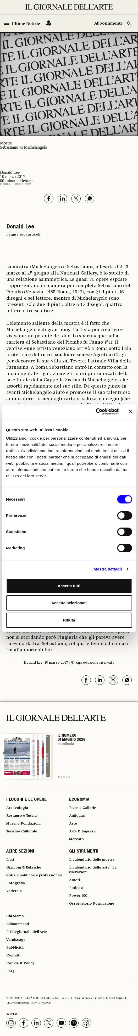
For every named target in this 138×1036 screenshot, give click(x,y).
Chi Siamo (15, 916)
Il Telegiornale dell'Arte (26, 932)
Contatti (13, 955)
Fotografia (15, 883)
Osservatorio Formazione (91, 903)
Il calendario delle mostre (91, 859)
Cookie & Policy (20, 963)
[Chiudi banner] (130, 411)
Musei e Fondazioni (23, 823)
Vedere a (14, 891)
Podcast (76, 888)
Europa (5, 184)
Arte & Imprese (82, 831)
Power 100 (78, 896)
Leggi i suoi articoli (23, 234)
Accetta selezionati (69, 603)
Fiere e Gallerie (82, 808)
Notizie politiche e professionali (34, 875)
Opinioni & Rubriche (23, 867)
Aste (73, 823)
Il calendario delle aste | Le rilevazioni (93, 870)
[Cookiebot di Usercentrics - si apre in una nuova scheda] (96, 411)
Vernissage (15, 940)
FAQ (10, 971)
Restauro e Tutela (21, 815)
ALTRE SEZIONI (20, 851)
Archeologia (17, 808)
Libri (10, 859)
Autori (74, 880)
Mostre (6, 143)
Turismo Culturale (21, 831)
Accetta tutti (69, 586)
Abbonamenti (108, 23)
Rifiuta (69, 620)
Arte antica (22, 184)
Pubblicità (15, 947)
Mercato (76, 839)
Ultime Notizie (26, 24)
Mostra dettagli (107, 569)
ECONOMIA (79, 800)
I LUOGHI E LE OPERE (26, 800)
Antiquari (77, 815)
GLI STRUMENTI (83, 851)
